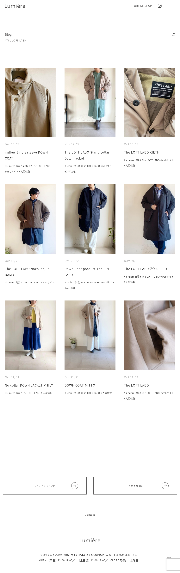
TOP (169, 557)
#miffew (25, 166)
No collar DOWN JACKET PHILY (29, 385)
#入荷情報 (24, 171)
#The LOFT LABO (41, 166)
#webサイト (11, 171)
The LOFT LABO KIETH (141, 152)
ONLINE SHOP (143, 6)
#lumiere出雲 (12, 166)
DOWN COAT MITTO (80, 385)
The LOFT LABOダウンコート (146, 268)
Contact (90, 514)
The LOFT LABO (136, 385)
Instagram (148, 485)
